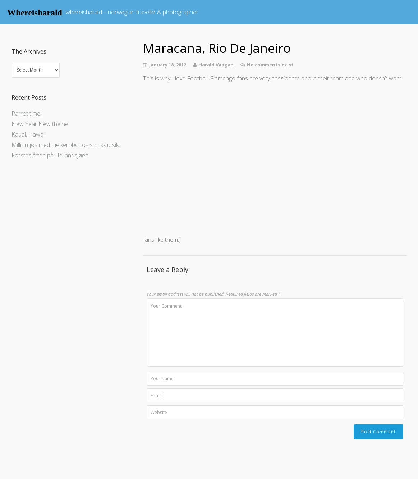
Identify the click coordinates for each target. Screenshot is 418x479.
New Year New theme (40, 124)
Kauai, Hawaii (29, 134)
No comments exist (270, 64)
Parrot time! (26, 114)
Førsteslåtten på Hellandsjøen (50, 155)
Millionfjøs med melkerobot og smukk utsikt (66, 145)
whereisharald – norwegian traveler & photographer (132, 12)
